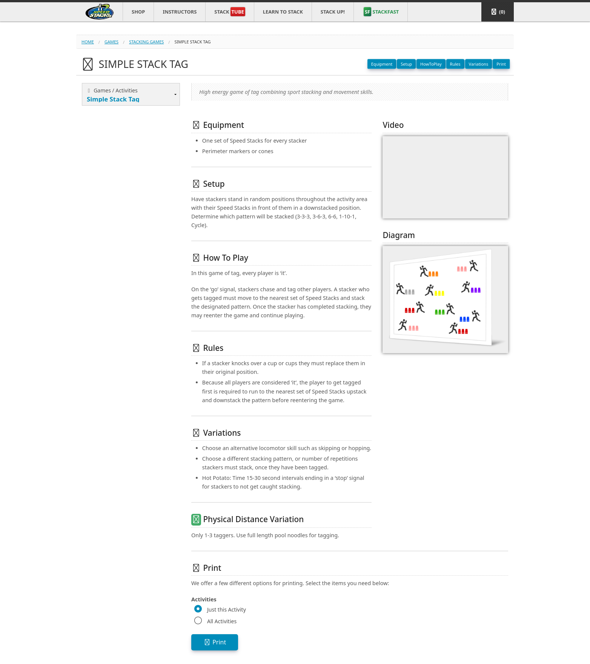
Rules (455, 64)
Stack (229, 11)
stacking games (146, 42)
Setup (406, 64)
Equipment (382, 64)
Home (87, 42)
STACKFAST (381, 11)
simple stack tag (192, 42)
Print (501, 64)
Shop (138, 11)
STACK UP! (333, 11)
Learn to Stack (283, 11)
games (111, 42)
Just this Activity (226, 609)
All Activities (222, 621)
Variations (479, 64)
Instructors (180, 11)
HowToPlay (431, 64)
